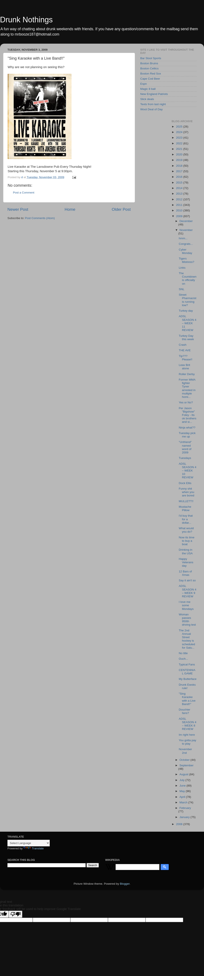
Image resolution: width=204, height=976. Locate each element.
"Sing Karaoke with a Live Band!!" (187, 699)
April (183, 796)
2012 (179, 199)
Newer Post (17, 209)
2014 (179, 188)
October (185, 759)
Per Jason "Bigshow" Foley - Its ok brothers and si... (187, 415)
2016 (179, 176)
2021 (179, 148)
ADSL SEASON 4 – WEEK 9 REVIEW (187, 591)
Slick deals (147, 99)
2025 (179, 126)
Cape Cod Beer (150, 78)
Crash (182, 344)
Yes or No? (186, 402)
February (185, 808)
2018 (179, 165)
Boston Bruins (149, 63)
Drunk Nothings (26, 19)
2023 (179, 137)
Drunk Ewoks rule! (187, 686)
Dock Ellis (185, 483)
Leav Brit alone (184, 366)
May (183, 791)
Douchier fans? (184, 711)
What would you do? (186, 530)
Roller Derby (187, 374)
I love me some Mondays (186, 605)
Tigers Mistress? (186, 260)
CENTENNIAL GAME (187, 671)
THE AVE (185, 350)
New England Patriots (154, 94)
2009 (179, 216)
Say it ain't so (187, 580)
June (183, 785)
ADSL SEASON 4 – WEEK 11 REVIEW (187, 323)
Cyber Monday (185, 251)
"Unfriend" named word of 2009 (185, 447)
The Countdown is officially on (187, 278)
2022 (179, 143)
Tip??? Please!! (185, 357)
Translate (33, 848)
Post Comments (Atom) (40, 218)
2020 (179, 154)
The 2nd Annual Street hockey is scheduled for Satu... (187, 639)
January (185, 817)
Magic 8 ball (148, 88)
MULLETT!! (186, 501)
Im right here (187, 734)
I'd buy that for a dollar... (186, 519)
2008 (179, 824)
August (184, 774)
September (187, 765)
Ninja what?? (187, 427)
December (186, 221)
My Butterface (187, 679)
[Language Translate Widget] (28, 843)
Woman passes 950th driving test (187, 619)
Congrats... (186, 243)
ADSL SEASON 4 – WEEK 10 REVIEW (187, 470)
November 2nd (185, 751)
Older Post (121, 209)
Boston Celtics (149, 68)
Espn (143, 83)
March (184, 802)
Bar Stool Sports (150, 58)
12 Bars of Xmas (185, 573)
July (183, 780)
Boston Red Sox (150, 73)
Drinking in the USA (186, 551)
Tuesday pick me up (187, 434)
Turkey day (186, 310)
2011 (179, 204)
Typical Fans (187, 664)
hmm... (183, 238)
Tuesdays (185, 458)
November (186, 230)
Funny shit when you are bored (186, 492)
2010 (179, 210)
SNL (181, 289)
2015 (179, 182)
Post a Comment (23, 192)
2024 (179, 132)
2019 (179, 160)
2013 (179, 193)
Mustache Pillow (185, 508)
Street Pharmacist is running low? (187, 300)
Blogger (125, 883)
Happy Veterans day (186, 562)
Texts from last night (153, 104)
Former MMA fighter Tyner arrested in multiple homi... (187, 388)
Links (182, 267)
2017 (179, 171)
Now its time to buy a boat (186, 541)
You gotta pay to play (187, 742)
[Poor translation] (15, 914)
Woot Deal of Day (151, 109)
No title (183, 653)
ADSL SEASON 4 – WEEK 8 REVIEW (187, 724)
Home (70, 209)
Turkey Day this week (186, 337)
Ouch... (183, 658)
